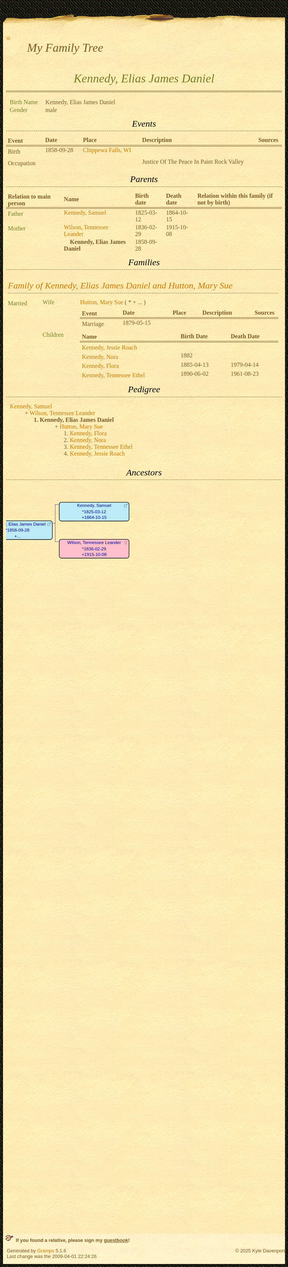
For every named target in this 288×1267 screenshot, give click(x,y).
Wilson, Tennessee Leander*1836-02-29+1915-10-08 (94, 548)
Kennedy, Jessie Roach (109, 347)
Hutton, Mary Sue (101, 302)
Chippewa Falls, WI (107, 150)
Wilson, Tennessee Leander (62, 413)
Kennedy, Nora (100, 357)
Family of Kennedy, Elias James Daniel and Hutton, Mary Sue (120, 285)
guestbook (116, 1240)
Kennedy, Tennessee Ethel (113, 375)
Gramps (45, 1251)
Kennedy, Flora (100, 366)
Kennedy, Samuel (85, 212)
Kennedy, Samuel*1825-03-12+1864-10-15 (94, 511)
